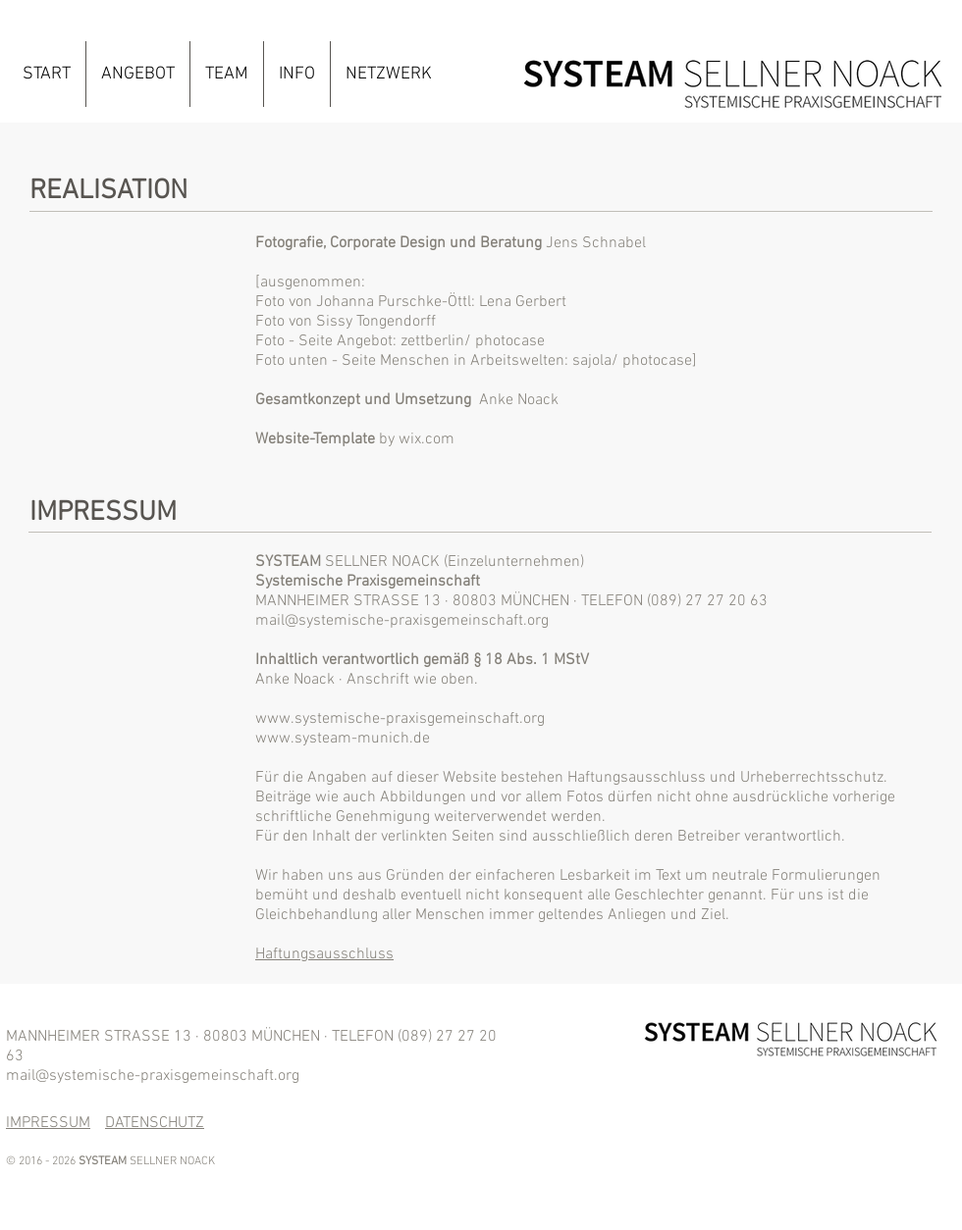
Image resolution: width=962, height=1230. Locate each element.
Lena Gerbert (522, 302)
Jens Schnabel (596, 243)
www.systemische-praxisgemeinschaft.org (400, 719)
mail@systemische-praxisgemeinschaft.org (402, 621)
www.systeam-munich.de (342, 738)
